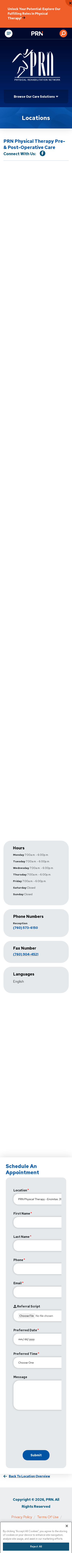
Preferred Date (25, 1330)
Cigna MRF (45, 1524)
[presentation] (42, 1430)
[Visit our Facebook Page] (42, 153)
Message (20, 1377)
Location (20, 1190)
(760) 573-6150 (25, 928)
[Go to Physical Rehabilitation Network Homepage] (41, 34)
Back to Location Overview (29, 1476)
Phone (18, 1260)
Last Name (21, 1237)
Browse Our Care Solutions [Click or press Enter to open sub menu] (34, 97)
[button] (63, 33)
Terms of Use (48, 1517)
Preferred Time (25, 1354)
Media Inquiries (21, 1524)
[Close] (67, 1533)
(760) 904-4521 (25, 954)
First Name (21, 1214)
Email (17, 1283)
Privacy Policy (21, 1517)
